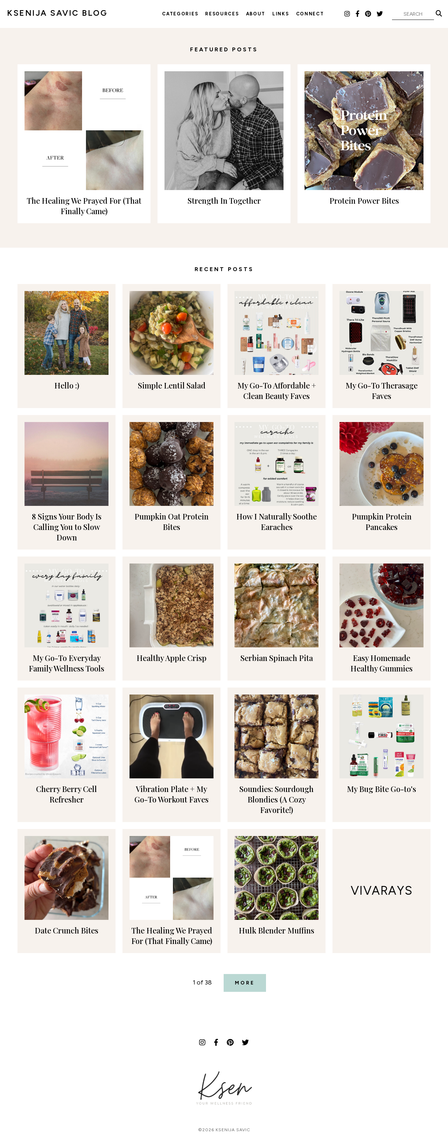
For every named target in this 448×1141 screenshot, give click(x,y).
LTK (336, 14)
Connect (310, 13)
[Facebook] (358, 14)
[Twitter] (380, 14)
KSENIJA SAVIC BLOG (57, 13)
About (256, 13)
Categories (180, 13)
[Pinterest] (368, 14)
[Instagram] (347, 14)
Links (280, 13)
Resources (222, 13)
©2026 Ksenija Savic (224, 1129)
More (245, 983)
